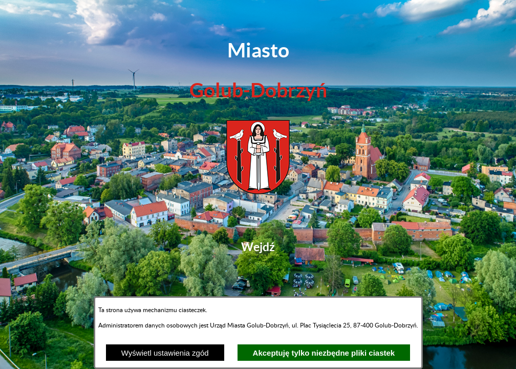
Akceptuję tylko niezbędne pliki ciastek (324, 352)
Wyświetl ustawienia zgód (165, 352)
